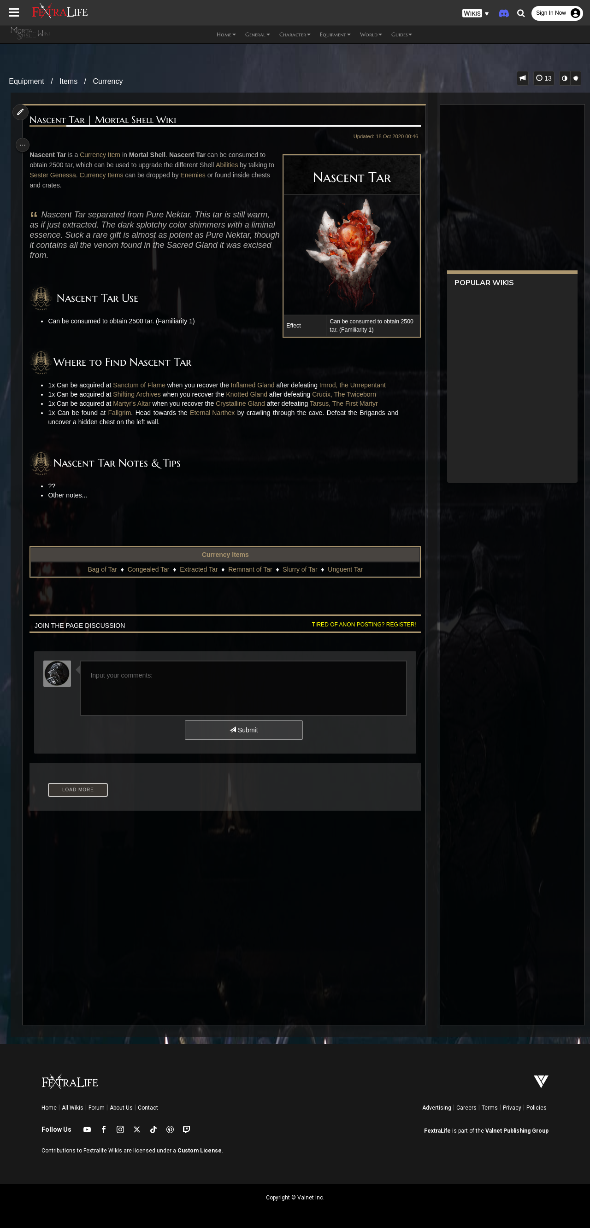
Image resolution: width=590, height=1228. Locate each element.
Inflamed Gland (255, 385)
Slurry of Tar (299, 569)
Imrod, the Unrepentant (355, 385)
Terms (490, 1108)
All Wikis (72, 1108)
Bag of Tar (102, 569)
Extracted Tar (198, 569)
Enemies (202, 175)
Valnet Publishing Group (517, 1131)
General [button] (257, 34)
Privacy (512, 1108)
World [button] (371, 34)
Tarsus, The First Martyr (347, 403)
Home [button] (226, 34)
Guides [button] (401, 34)
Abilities (229, 165)
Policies (536, 1108)
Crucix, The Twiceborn (347, 394)
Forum (96, 1108)
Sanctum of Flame (142, 385)
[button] (475, 14)
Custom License (199, 1150)
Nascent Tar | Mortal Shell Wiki (105, 120)
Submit (243, 730)
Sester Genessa (63, 175)
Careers (466, 1108)
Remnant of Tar (249, 569)
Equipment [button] (335, 34)
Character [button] (295, 34)
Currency (108, 81)
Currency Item (103, 154)
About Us (121, 1108)
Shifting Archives (140, 394)
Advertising (436, 1108)
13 (543, 78)
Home (49, 1108)
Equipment (26, 81)
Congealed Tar (148, 569)
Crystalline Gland (243, 403)
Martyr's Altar (134, 403)
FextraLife (437, 1131)
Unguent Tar (344, 569)
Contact (148, 1108)
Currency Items (111, 175)
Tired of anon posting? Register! (360, 624)
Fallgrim (122, 412)
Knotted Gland (249, 394)
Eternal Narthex (215, 412)
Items (68, 81)
